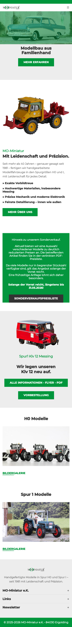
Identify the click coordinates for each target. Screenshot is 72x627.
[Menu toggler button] (68, 7)
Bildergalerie (14, 473)
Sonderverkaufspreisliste (36, 298)
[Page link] (12, 435)
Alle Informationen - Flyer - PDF (36, 382)
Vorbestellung (36, 395)
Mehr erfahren (36, 64)
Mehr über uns (20, 212)
